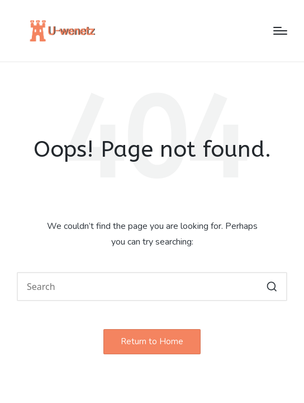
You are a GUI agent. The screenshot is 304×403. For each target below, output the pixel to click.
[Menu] (280, 31)
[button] (272, 286)
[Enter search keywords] (152, 286)
